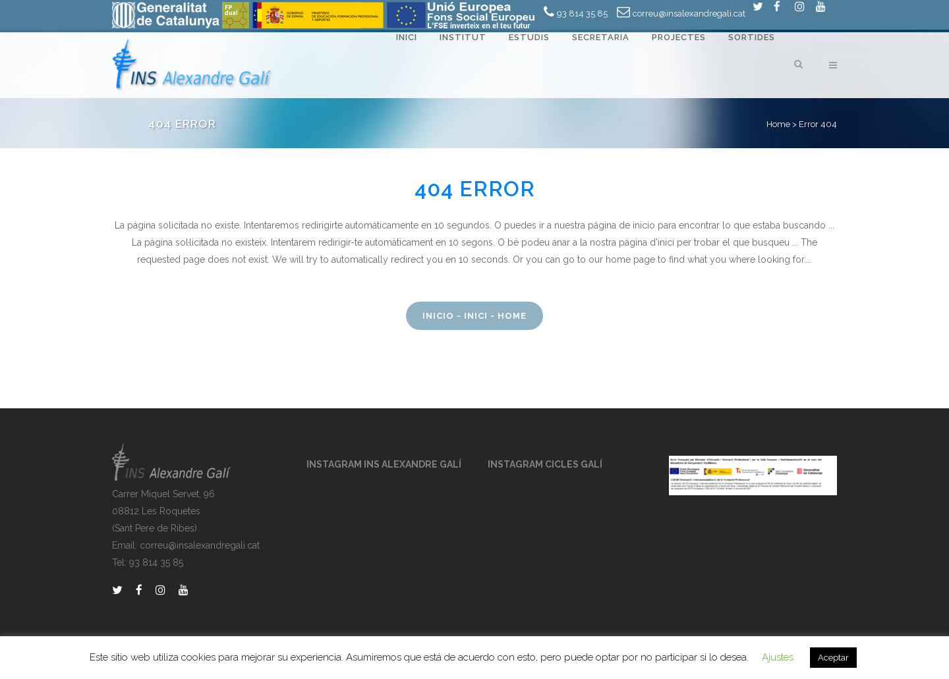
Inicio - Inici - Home (474, 316)
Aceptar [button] (833, 658)
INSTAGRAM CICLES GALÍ (545, 464)
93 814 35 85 (582, 13)
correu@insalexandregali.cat (689, 13)
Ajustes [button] (777, 657)
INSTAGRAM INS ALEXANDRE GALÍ (383, 464)
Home (778, 124)
